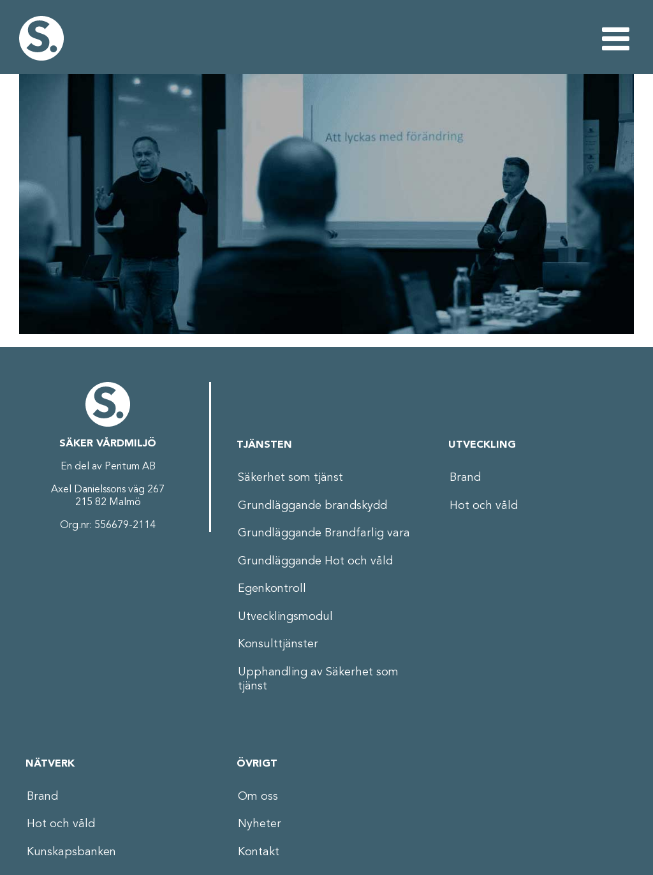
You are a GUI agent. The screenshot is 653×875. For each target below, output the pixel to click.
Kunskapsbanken (71, 852)
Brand (465, 477)
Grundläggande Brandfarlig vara (324, 533)
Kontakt (258, 852)
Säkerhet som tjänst (290, 477)
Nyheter (259, 824)
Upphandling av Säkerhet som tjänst (318, 679)
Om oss (258, 796)
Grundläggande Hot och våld (315, 561)
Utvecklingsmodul (285, 616)
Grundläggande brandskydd (312, 505)
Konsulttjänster (278, 644)
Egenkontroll (272, 588)
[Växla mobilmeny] (618, 38)
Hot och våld (484, 505)
